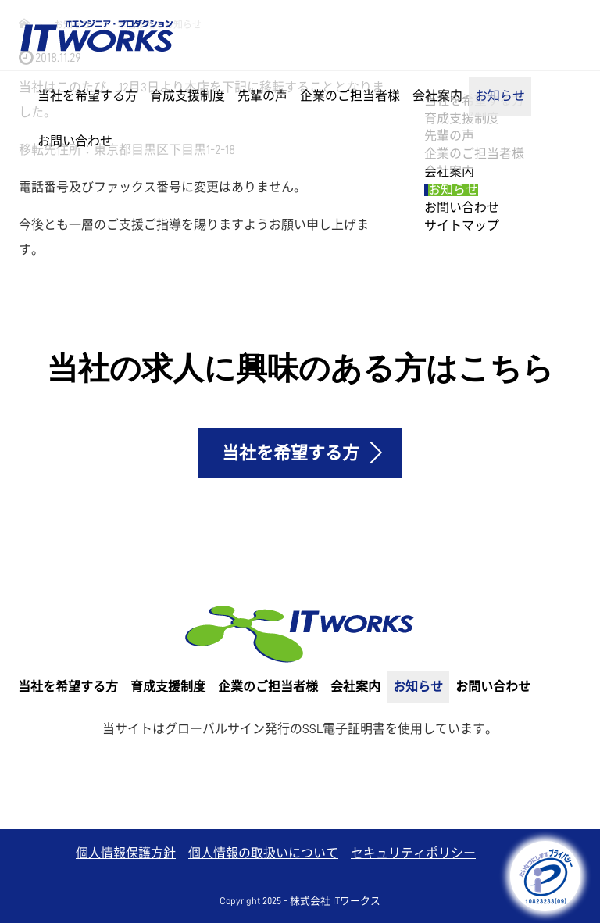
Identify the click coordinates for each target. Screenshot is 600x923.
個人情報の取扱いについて (263, 853)
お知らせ (500, 96)
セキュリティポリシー (413, 853)
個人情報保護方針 (126, 853)
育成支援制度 (187, 96)
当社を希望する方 (88, 96)
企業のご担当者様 (350, 96)
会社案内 (437, 96)
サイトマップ (461, 226)
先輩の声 (263, 96)
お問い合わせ (75, 141)
